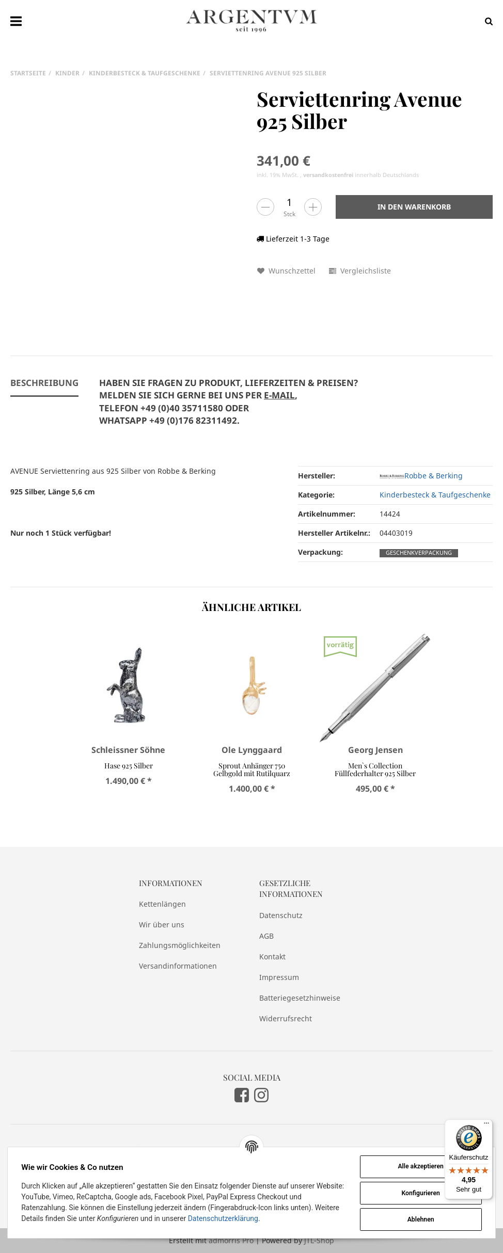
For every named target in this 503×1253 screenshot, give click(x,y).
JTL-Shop (319, 1240)
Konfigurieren (420, 1193)
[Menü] (486, 1125)
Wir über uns (161, 924)
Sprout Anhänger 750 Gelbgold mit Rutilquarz (251, 769)
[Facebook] (241, 1094)
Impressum (279, 977)
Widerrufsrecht (285, 1018)
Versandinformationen (178, 966)
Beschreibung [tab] (44, 383)
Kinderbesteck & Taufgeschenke (435, 495)
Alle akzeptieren (420, 1166)
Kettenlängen (162, 904)
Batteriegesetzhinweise (299, 998)
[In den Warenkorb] (414, 207)
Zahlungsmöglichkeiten (180, 945)
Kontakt (272, 956)
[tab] (228, 408)
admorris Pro (231, 1240)
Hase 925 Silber (128, 765)
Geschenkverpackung (419, 552)
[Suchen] (486, 21)
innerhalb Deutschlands (361, 175)
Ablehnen (419, 1219)
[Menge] (289, 202)
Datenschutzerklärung (223, 1218)
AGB (266, 936)
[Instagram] (261, 1094)
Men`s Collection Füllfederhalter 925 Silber (375, 769)
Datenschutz (281, 915)
